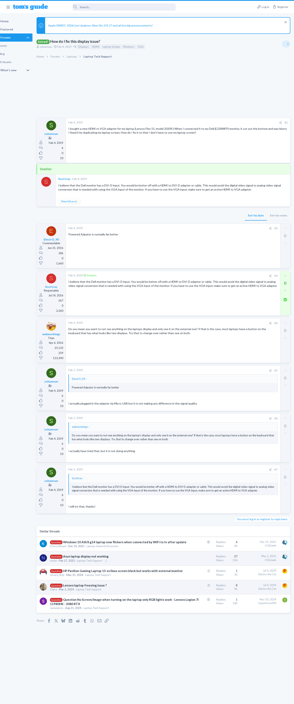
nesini (63, 580)
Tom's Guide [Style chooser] (261, 670)
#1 (220, 122)
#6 (210, 422)
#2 (210, 232)
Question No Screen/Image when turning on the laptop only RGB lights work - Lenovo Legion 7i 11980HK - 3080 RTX (98, 627)
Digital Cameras (245, 266)
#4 (210, 327)
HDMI (106, 46)
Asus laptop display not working (96, 576)
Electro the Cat (201, 593)
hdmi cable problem (254, 337)
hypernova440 (201, 626)
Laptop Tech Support (100, 580)
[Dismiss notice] (284, 23)
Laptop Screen (121, 46)
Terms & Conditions (185, 698)
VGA (151, 46)
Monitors (139, 46)
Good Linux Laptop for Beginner (262, 318)
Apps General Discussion (251, 309)
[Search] (114, 7)
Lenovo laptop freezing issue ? (95, 609)
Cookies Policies (131, 698)
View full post (79, 205)
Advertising (103, 698)
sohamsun (56, 46)
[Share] (214, 123)
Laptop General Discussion (113, 565)
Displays (94, 46)
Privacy (157, 698)
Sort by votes (213, 219)
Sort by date (190, 219)
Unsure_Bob (67, 598)
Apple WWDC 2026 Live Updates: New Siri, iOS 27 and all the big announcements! (111, 25)
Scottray (75, 179)
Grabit (246, 298)
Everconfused (68, 565)
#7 (210, 477)
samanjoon (67, 635)
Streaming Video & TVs (250, 345)
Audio (239, 290)
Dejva (63, 613)
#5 (210, 374)
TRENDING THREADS (242, 242)
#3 (210, 279)
